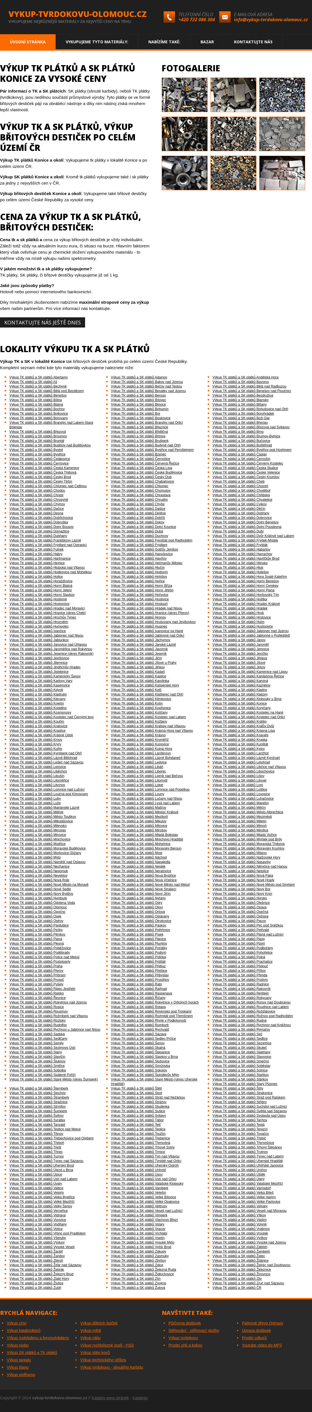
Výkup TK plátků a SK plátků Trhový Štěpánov (247, 1147)
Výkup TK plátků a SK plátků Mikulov (138, 821)
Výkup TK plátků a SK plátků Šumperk (38, 1111)
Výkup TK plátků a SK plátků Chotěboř (241, 491)
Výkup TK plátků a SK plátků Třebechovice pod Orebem (51, 1138)
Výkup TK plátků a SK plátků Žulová (138, 1288)
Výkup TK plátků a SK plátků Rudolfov (38, 1025)
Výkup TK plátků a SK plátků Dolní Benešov (245, 522)
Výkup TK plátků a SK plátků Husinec (139, 626)
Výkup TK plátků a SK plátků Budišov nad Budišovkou (50, 445)
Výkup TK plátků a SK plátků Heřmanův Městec (147, 563)
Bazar (207, 41)
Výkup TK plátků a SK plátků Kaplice (138, 676)
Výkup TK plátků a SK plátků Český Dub (141, 477)
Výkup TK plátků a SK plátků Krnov (35, 740)
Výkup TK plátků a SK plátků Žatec (238, 1256)
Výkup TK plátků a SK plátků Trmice (138, 1152)
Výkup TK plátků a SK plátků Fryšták (240, 545)
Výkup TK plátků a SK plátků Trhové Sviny (143, 1147)
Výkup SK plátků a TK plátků (32, 1352)
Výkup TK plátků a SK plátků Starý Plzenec (244, 1084)
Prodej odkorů (254, 1338)
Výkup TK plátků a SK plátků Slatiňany (241, 1052)
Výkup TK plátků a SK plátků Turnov (36, 1156)
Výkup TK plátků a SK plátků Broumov (38, 436)
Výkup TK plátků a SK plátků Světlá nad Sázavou (249, 1111)
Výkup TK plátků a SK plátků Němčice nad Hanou (249, 866)
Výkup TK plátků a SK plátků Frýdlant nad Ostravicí (48, 545)
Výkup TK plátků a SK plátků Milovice (139, 826)
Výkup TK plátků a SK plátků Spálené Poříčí (42, 1075)
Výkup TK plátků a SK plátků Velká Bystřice (42, 1197)
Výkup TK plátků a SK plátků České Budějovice (146, 472)
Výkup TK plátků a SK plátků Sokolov (139, 1070)
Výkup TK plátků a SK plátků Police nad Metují (44, 957)
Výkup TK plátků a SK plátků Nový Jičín (141, 894)
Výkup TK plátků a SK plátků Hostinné (38, 599)
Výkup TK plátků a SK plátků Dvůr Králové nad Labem (253, 536)
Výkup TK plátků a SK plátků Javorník (139, 649)
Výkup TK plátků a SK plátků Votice (36, 1229)
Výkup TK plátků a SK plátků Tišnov (36, 1134)
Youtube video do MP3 (262, 1345)
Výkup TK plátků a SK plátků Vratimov (241, 1229)
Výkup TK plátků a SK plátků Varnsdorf (241, 1188)
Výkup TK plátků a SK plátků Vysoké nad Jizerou (249, 1242)
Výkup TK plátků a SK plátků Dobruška (38, 522)
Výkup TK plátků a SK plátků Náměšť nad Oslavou (47, 862)
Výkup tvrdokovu (183, 1338)
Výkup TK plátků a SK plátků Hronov (138, 617)
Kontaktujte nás (253, 41)
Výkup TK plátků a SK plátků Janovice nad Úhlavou (48, 645)
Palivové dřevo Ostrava (262, 1323)
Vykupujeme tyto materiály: (97, 41)
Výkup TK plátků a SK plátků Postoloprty (39, 962)
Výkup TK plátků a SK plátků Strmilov (37, 1107)
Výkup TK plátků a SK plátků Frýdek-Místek (245, 540)
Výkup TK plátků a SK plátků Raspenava (141, 993)
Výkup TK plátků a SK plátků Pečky (36, 930)
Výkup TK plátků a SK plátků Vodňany (38, 1224)
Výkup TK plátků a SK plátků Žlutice (36, 1283)
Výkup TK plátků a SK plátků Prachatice (242, 962)
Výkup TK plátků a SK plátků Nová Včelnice (144, 880)
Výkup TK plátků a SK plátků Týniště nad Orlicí (146, 1161)
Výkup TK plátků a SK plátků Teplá (238, 1125)
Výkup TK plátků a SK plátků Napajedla (140, 862)
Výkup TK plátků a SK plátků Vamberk (139, 1188)
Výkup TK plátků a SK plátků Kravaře (240, 735)
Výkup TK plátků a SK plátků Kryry (35, 744)
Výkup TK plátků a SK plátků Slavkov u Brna (144, 1057)
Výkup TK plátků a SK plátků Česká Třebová (42, 472)
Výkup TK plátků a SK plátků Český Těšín (40, 481)
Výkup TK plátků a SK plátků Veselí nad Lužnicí (147, 1211)
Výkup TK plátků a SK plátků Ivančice (37, 631)
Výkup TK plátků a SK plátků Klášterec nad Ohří (147, 694)
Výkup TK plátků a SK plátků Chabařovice (142, 481)
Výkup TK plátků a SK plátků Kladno (239, 690)
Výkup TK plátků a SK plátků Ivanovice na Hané (147, 631)
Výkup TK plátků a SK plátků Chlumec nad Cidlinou (48, 486)
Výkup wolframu (21, 1374)
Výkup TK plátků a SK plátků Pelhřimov (140, 930)
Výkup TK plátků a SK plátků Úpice (35, 1174)
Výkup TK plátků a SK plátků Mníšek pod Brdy (247, 839)
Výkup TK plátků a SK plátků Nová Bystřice (143, 876)
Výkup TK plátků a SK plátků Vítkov (239, 1215)
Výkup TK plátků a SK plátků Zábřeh (239, 1247)
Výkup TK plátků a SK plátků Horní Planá (243, 590)
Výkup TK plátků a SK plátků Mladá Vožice (244, 835)
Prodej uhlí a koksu (185, 1345)
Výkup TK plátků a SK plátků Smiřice (37, 1066)
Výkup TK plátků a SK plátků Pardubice (39, 925)
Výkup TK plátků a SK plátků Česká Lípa (141, 468)
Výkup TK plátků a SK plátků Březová (37, 432)
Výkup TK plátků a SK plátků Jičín (136, 658)
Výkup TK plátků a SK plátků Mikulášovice (41, 821)
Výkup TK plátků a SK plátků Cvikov (239, 504)
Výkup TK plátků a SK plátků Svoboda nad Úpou (249, 1116)
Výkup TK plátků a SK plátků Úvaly (35, 1184)
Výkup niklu (90, 1338)
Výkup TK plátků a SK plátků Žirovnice (241, 1274)
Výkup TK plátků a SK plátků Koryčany (241, 708)
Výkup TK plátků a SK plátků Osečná (240, 912)
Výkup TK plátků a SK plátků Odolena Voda (42, 903)
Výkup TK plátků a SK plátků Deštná (138, 513)
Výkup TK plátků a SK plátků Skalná (138, 1048)
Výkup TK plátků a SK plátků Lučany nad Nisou (146, 799)
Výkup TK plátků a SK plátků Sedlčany (38, 1039)
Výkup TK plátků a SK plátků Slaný (35, 1052)
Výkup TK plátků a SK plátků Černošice (140, 459)
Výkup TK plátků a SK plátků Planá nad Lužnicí (248, 934)
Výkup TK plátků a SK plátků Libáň (137, 767)
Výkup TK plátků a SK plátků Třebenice (140, 1138)
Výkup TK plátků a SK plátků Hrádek (239, 608)
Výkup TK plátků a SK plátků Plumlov (139, 943)
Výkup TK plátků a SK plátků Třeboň (36, 1143)
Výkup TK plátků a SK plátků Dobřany (240, 513)
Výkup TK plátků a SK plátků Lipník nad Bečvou (147, 776)
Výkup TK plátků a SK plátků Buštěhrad (242, 445)
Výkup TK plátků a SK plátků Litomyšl (139, 780)
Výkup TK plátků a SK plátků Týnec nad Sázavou (46, 1161)
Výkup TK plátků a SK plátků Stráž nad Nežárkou (148, 1097)
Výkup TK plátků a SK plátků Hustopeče (242, 626)
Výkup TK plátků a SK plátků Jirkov (238, 667)
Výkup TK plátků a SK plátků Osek (35, 916)
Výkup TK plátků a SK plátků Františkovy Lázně (45, 540)
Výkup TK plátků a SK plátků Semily (36, 1043)
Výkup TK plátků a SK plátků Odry (136, 903)
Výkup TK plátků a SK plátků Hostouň (139, 604)
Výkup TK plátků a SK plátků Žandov (37, 1256)
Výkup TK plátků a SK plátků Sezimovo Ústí (42, 1048)
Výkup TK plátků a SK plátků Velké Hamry (244, 1197)
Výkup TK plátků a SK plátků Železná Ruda (143, 1270)
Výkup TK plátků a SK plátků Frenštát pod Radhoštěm (151, 540)
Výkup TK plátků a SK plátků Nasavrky (241, 862)
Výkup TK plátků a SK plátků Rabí (136, 984)
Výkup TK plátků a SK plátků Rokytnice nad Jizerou (48, 1002)
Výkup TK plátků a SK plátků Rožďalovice (243, 1011)
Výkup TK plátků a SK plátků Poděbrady (39, 953)
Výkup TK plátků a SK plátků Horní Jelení (40, 590)
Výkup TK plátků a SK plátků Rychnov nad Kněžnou (251, 1025)
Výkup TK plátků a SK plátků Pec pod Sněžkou (247, 925)
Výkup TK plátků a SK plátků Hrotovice (241, 617)
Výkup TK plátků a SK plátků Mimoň (239, 826)
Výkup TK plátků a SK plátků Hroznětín (38, 622)
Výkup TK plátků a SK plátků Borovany (38, 418)
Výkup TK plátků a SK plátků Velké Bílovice (143, 1197)
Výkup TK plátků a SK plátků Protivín (240, 980)
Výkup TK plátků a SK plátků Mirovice (37, 835)
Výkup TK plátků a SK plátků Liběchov (38, 771)
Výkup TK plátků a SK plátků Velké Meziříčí (42, 1202)
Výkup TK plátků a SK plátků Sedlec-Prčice (143, 1039)
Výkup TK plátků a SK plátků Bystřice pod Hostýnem (252, 450)
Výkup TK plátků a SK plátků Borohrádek (243, 414)
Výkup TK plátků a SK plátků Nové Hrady (243, 880)
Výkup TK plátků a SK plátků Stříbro (239, 1102)
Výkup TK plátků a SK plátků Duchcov (139, 536)
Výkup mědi (90, 1330)
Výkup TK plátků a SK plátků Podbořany (242, 948)
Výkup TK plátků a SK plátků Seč (237, 1034)
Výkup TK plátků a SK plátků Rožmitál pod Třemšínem (152, 1016)
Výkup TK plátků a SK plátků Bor (135, 414)
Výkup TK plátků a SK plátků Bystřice (37, 454)
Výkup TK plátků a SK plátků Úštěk (238, 1174)
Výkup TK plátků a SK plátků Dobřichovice (41, 518)
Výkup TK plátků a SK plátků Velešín (138, 1193)
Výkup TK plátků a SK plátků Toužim (138, 1134)
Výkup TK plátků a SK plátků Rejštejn (240, 993)
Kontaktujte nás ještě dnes (42, 322)
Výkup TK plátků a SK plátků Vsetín (138, 1238)
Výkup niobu (18, 1345)
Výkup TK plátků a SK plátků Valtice (36, 1188)
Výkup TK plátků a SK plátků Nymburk (38, 898)
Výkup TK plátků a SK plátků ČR (237, 1288)
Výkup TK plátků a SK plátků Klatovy (240, 694)
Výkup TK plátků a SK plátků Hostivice (140, 599)
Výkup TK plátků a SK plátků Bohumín (139, 409)
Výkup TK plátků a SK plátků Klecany (37, 699)
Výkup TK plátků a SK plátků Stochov (37, 1093)
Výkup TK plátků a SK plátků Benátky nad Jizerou (148, 391)
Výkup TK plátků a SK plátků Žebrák (36, 1270)
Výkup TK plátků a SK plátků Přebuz (138, 966)
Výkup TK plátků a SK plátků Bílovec (138, 400)
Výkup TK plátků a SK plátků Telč (136, 1125)
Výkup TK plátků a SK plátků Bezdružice (242, 395)
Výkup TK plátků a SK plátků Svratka (37, 1120)
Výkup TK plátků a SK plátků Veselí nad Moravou (249, 1211)
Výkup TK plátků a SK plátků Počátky (139, 948)
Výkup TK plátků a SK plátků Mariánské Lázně (44, 808)
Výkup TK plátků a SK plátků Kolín (137, 703)
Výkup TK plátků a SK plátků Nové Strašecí (143, 889)
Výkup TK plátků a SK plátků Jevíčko (240, 654)
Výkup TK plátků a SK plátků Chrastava (140, 495)
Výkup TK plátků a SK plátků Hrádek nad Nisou (146, 608)
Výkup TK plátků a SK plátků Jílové (238, 663)
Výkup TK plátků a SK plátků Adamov (139, 377)
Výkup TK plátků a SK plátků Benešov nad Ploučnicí (251, 391)
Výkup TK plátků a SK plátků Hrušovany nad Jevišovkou (153, 622)
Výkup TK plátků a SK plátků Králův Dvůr (243, 726)
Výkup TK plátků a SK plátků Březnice (139, 427)
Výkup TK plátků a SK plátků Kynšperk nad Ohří (45, 753)
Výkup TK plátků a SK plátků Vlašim (239, 1220)
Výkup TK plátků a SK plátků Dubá (137, 531)
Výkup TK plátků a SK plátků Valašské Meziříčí (247, 1184)
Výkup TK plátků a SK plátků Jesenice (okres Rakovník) (51, 654)
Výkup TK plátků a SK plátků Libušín (36, 776)
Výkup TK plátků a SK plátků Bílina (35, 400)
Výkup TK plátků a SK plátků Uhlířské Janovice (247, 1165)
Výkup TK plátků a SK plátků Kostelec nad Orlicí (248, 717)
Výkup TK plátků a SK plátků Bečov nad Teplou (146, 386)
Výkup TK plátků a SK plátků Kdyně (36, 690)
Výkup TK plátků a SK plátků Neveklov (38, 876)
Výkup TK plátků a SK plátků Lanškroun (141, 753)
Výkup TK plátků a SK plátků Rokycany (241, 998)
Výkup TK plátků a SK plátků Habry (35, 554)
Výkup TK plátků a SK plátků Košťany (139, 712)
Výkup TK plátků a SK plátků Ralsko (36, 993)
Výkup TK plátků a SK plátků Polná (238, 957)
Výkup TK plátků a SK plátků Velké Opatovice (145, 1202)
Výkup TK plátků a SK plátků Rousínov (38, 1011)
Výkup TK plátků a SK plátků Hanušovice (142, 554)
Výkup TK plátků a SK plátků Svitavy (138, 1116)
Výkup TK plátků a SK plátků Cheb (238, 481)
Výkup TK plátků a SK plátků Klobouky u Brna (246, 699)
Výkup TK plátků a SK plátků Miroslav (37, 830)
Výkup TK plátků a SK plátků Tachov (239, 1120)
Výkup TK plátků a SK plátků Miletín (239, 821)
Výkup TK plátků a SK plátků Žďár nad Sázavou (45, 1265)
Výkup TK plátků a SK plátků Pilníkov (37, 934)
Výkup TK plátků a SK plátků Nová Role (39, 880)
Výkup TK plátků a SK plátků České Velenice (246, 472)
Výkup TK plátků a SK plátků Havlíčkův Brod (245, 558)
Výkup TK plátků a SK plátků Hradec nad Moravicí (47, 608)
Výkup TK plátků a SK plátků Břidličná (139, 432)
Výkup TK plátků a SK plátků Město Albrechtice (247, 812)
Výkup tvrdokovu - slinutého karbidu (111, 1367)
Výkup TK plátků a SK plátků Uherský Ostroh (145, 1165)
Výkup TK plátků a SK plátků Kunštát (240, 744)
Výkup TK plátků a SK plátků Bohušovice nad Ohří (250, 409)
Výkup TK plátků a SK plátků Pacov (239, 921)
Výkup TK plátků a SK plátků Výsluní (37, 1242)
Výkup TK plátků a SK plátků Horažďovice (41, 581)
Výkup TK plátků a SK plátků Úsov (137, 1174)
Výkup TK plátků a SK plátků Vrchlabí (139, 1233)
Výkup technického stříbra (103, 1360)
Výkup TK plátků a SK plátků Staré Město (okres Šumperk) (53, 1079)
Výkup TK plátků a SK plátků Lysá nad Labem (145, 803)
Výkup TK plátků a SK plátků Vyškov (239, 1238)
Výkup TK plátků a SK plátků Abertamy (38, 377)
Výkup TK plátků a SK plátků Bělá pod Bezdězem (46, 391)
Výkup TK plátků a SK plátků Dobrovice (242, 518)
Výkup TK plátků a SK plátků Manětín (240, 803)
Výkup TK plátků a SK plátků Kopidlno (38, 708)
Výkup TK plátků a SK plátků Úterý (238, 1179)
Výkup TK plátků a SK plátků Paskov (138, 925)
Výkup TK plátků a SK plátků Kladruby (38, 694)
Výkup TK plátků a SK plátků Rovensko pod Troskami (151, 1011)
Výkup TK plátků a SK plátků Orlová (138, 912)
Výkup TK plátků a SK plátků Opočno (37, 912)
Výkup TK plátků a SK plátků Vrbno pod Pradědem (47, 1233)
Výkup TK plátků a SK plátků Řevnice (37, 998)
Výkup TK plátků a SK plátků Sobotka (37, 1070)
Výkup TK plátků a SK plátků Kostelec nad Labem (148, 717)
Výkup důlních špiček (99, 1323)
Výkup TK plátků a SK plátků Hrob (238, 613)
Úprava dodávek (256, 1330)
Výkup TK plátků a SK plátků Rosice (36, 1007)
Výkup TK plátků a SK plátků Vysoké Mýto (142, 1242)
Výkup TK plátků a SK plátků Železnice (241, 1270)
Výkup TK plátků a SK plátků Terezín (239, 1129)
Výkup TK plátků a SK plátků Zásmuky (140, 1256)
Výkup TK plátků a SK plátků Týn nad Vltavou (145, 1156)
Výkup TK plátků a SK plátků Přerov (36, 971)
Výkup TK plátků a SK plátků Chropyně (38, 500)
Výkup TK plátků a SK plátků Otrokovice (141, 921)
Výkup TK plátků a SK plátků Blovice (138, 405)
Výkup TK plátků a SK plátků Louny (137, 794)
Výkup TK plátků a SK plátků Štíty (237, 1088)
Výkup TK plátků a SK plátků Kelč (136, 690)
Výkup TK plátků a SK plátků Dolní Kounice (143, 527)
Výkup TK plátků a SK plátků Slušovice (140, 1061)
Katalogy (140, 1398)
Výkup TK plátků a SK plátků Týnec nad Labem (248, 1156)
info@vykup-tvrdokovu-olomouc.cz (271, 19)
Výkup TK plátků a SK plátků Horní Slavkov (42, 595)
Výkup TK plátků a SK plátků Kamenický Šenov (45, 676)
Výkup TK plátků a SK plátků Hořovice (139, 595)
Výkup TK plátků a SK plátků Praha (35, 966)
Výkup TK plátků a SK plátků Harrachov (242, 554)
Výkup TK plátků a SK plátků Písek (137, 934)
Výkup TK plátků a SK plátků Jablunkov (39, 640)
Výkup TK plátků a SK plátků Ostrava (240, 916)
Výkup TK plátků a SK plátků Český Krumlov (245, 477)
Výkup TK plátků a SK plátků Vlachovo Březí (144, 1220)
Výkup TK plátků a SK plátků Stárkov (240, 1079)
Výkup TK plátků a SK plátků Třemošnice (243, 1143)
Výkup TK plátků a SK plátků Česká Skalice (245, 468)
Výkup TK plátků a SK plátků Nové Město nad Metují (150, 885)
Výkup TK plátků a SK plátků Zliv (237, 1279)
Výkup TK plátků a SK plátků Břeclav (240, 423)
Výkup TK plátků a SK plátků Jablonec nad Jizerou (250, 631)
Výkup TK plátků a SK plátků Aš (33, 382)
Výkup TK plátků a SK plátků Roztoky (37, 1020)
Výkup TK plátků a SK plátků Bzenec (138, 454)
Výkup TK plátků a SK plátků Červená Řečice (145, 463)
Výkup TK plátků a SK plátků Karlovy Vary (40, 681)
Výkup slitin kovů (95, 1352)
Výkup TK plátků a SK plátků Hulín (238, 622)
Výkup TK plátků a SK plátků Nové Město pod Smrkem (253, 885)
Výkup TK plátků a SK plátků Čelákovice (39, 459)
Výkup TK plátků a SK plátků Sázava (138, 1034)
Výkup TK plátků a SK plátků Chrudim (139, 500)
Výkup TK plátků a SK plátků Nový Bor (241, 889)
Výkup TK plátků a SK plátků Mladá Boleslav (144, 835)
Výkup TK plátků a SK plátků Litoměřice (39, 780)
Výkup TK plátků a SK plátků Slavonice (241, 1057)
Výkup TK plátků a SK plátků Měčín (239, 808)
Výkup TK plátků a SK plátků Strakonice (242, 1093)
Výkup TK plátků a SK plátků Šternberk (38, 1088)
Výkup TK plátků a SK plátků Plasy (238, 939)
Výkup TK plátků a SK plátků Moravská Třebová (248, 844)
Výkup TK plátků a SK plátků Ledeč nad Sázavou (46, 762)
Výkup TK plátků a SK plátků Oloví (137, 907)
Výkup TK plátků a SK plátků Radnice (240, 984)
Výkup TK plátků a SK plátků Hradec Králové (246, 604)
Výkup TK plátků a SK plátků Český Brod (40, 477)
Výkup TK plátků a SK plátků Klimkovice (141, 699)
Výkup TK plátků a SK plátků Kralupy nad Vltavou (148, 726)
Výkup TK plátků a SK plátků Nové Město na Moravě (48, 885)
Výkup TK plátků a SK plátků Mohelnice (140, 844)
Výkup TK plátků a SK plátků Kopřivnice (141, 708)
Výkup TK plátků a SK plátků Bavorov (240, 382)
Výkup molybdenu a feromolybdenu (38, 1338)
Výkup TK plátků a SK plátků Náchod (139, 857)
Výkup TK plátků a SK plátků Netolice (240, 871)
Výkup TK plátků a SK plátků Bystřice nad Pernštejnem (152, 450)
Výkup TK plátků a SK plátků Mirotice (240, 830)
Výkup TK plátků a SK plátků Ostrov (36, 921)
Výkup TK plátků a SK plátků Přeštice (139, 971)
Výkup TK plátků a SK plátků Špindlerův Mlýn (145, 1075)
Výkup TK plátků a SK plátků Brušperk (139, 441)
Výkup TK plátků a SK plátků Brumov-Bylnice (246, 436)
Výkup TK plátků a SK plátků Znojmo (138, 1283)
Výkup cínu (16, 1323)
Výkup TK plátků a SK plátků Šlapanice (140, 1052)
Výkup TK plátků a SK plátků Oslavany (140, 916)
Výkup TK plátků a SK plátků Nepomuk (38, 871)
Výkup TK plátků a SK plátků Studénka (140, 1107)
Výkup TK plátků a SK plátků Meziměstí (242, 817)
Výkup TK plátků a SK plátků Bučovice (241, 441)
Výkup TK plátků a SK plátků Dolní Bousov (41, 527)
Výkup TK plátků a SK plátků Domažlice (39, 531)
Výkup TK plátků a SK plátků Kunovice (140, 744)
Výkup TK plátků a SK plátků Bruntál (36, 441)
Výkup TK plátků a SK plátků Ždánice (240, 1261)
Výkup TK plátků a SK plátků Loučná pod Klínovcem (48, 794)
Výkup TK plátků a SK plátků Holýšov (139, 577)
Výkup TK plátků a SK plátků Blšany (239, 405)
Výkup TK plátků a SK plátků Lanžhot (240, 753)
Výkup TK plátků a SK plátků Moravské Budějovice (47, 848)
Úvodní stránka (28, 41)
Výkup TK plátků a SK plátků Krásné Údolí (41, 735)
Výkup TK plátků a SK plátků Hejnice (37, 563)
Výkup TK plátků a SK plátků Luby (35, 799)
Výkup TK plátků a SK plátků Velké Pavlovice (246, 1202)
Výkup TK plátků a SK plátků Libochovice (243, 771)
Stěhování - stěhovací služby (193, 1330)
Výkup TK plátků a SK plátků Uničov (239, 1170)
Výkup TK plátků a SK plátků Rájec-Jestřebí (42, 989)
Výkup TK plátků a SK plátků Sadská (37, 1034)
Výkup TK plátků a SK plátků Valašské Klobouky (147, 1184)
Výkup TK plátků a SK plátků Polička (138, 957)
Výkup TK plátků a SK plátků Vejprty (36, 1193)
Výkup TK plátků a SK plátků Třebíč (239, 1138)
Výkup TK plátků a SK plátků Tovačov (240, 1134)
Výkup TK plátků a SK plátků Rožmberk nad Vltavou (48, 1016)
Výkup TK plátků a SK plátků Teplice (138, 1129)
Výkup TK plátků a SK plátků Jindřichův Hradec (45, 667)
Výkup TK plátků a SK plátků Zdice (137, 1265)
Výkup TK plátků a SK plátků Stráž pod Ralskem (248, 1097)
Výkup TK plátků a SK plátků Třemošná (140, 1143)
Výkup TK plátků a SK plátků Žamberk (241, 1251)
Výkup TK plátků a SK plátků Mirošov (139, 830)
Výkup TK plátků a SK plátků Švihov (36, 1116)
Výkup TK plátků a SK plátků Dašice (138, 509)
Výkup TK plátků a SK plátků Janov (238, 640)
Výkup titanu (18, 1367)
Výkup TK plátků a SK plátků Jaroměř (240, 645)
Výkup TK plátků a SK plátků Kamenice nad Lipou (250, 672)
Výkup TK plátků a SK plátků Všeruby (37, 1238)
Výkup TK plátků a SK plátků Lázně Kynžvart (246, 758)
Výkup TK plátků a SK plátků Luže (35, 803)
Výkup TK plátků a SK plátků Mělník (36, 812)
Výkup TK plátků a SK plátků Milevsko (38, 826)
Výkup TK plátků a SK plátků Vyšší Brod (141, 1247)
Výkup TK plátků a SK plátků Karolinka (140, 681)
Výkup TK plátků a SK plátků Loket (137, 785)
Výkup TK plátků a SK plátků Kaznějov (241, 685)
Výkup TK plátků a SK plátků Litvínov (37, 785)
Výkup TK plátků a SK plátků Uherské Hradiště (247, 1161)
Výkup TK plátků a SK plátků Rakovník (241, 989)
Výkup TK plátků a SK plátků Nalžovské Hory (246, 857)
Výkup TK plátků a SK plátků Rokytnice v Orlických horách (155, 1002)
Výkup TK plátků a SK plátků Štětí (136, 1088)
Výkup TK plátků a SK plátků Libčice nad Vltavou (249, 767)
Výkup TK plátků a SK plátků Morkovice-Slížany (45, 853)
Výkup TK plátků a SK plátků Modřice (37, 844)
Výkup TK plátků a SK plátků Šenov (138, 1043)
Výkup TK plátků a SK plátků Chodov (37, 491)
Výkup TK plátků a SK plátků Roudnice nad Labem (250, 1007)
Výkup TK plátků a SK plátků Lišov (238, 776)
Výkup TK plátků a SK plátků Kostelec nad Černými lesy (51, 717)
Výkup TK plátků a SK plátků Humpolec (39, 626)
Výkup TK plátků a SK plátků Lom (237, 785)
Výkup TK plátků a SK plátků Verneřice (38, 1211)
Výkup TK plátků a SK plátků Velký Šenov (40, 1206)
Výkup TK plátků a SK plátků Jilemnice (38, 663)
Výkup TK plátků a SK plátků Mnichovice (39, 839)
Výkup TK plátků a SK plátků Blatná (36, 405)
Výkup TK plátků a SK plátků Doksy (138, 522)
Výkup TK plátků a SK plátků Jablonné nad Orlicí (147, 635)
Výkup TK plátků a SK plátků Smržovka (140, 1066)
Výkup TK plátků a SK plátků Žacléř (36, 1251)
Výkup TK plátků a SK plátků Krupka (239, 740)
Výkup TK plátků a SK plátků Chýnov (37, 504)
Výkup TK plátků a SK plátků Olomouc (38, 907)
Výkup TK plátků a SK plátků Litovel (239, 780)
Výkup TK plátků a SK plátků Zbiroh (36, 1261)
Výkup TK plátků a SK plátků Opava (239, 907)
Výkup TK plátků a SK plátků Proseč (36, 980)
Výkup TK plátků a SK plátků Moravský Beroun (146, 848)
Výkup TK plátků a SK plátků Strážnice (38, 1102)
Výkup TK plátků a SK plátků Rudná (239, 1020)
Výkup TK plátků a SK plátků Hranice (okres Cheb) (47, 613)
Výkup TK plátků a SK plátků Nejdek (138, 866)
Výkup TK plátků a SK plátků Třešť (35, 1147)
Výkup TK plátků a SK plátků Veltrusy (139, 1206)
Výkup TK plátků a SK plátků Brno (238, 432)
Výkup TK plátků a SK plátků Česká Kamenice (44, 468)
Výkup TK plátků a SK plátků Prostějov (140, 980)
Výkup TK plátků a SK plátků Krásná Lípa (243, 731)
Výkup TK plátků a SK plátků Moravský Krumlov (248, 848)
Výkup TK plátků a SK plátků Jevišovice (39, 658)
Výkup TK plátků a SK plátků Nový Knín (242, 894)
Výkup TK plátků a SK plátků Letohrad (241, 762)
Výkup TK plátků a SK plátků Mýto (35, 857)
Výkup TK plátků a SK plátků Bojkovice (38, 414)
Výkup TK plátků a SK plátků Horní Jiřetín (142, 590)
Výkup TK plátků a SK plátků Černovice (39, 463)
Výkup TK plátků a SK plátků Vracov (138, 1229)
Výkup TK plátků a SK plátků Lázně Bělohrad (43, 758)
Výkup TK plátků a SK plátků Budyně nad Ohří (146, 445)
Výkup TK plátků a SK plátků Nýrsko (239, 898)
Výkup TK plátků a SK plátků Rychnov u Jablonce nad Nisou (54, 1030)
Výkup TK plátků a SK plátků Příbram (37, 975)
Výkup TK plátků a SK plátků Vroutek (240, 1233)
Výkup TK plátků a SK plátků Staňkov (240, 1075)
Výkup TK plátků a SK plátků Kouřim (36, 722)
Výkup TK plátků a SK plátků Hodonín (139, 572)
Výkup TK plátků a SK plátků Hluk (237, 568)
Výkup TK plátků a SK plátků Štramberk (39, 1097)
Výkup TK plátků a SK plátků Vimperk (139, 1215)
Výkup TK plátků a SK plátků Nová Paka (242, 876)
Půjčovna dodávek (184, 1323)
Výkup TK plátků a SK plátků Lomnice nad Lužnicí (47, 789)
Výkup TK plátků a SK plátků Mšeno (239, 853)
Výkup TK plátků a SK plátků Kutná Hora (141, 749)
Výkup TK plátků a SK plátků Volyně (239, 1224)
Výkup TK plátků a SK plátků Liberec (138, 771)
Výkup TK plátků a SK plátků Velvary (240, 1206)
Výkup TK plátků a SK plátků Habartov (241, 549)
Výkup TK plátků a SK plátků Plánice (138, 939)
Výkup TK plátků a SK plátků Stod (136, 1093)
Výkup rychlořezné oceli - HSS (107, 1345)
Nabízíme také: (164, 41)
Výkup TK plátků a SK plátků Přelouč (240, 966)
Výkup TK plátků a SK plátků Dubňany (38, 536)
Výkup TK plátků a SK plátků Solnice (240, 1070)
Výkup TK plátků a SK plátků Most (136, 853)
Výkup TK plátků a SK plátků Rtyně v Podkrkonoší (148, 1020)
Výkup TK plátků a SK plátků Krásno (138, 735)
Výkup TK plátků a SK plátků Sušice (138, 1111)
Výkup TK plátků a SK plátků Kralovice (38, 726)
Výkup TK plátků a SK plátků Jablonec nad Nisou (46, 635)
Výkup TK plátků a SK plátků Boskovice (140, 418)
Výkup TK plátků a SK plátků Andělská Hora (245, 377)
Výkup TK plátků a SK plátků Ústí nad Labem (43, 1179)
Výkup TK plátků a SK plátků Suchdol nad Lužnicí (249, 1107)
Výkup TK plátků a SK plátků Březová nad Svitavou (251, 427)
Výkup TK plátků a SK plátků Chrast (36, 495)
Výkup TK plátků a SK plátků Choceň (240, 486)
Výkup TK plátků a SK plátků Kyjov (238, 749)
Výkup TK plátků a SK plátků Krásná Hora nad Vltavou (152, 731)
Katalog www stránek (110, 1398)
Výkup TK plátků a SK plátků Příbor (239, 971)
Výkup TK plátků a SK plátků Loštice (239, 789)
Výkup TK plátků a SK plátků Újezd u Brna (41, 1170)
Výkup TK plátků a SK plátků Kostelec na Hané (247, 712)
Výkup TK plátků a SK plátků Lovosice (241, 794)
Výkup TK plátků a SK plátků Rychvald (140, 1030)
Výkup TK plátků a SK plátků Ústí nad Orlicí (143, 1179)
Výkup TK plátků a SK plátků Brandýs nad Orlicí (147, 423)
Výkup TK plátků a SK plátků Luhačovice (243, 799)
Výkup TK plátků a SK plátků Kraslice (37, 731)
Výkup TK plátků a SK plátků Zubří (35, 1288)
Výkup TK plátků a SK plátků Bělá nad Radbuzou (249, 386)
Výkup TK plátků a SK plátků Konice (239, 703)
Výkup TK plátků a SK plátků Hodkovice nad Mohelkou (50, 572)
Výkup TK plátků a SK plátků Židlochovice (142, 1274)
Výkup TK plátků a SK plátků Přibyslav (140, 975)
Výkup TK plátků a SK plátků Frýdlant (139, 545)
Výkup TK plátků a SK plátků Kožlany (139, 722)
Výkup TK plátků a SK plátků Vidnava (37, 1215)
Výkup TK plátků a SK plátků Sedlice (240, 1039)
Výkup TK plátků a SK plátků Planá (35, 939)
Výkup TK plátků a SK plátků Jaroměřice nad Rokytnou (50, 649)
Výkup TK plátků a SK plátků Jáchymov (140, 640)
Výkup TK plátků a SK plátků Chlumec (139, 486)
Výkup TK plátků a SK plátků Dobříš (138, 518)
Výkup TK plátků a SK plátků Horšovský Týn (245, 595)
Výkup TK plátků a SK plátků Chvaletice (242, 500)
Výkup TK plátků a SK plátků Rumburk (140, 1025)
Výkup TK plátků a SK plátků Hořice (138, 581)
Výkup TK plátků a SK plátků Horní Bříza (141, 586)
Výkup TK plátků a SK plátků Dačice (36, 509)
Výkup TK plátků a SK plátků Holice (36, 577)
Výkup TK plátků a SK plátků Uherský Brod (41, 1165)
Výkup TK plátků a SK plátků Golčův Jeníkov (144, 549)
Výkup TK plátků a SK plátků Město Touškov (42, 817)
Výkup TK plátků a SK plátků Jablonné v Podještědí (251, 635)
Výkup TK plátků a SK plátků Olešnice (241, 903)
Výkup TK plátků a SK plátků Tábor (137, 1120)
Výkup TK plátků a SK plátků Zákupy (138, 1251)
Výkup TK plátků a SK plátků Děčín (238, 509)
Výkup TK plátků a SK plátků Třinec (36, 1152)
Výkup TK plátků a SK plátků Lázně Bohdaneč (145, 758)
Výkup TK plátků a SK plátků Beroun (138, 395)
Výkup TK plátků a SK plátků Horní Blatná (40, 586)
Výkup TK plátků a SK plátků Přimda (239, 975)
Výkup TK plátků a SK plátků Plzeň (238, 943)
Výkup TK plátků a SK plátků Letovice (37, 767)
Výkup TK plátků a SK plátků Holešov (240, 572)
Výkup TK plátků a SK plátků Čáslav (239, 454)
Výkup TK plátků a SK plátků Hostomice (39, 604)
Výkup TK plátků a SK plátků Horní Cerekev (245, 586)
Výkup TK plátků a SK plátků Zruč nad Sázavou (248, 1283)
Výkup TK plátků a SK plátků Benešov (38, 395)
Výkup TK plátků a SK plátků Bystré (36, 450)
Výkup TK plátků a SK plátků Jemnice (240, 649)
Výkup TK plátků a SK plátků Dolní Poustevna (246, 527)
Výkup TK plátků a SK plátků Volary (138, 1224)
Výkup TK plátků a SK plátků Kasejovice (39, 685)
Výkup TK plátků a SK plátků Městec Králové (144, 812)
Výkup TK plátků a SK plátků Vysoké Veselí (42, 1247)
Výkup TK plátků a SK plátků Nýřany (138, 898)
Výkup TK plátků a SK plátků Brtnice (138, 436)
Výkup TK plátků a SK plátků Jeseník (139, 654)
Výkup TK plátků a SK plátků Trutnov (240, 1152)
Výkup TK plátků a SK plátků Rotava (138, 1007)
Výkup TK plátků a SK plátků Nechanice (39, 866)
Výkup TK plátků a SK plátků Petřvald (240, 930)
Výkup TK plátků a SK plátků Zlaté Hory (39, 1279)
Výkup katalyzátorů (23, 1330)
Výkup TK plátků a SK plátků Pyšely (36, 984)
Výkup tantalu (19, 1360)
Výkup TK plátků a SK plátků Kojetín (36, 703)
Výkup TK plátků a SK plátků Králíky (239, 722)
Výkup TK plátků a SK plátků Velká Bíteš (242, 1193)
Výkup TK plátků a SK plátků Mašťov (138, 808)
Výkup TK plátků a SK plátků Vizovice (37, 1220)
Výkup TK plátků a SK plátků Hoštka (239, 599)
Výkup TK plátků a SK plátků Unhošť (138, 1170)
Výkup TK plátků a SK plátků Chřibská (241, 495)
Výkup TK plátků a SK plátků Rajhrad (139, 989)
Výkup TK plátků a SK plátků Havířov (139, 558)
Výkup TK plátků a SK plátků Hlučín (138, 568)
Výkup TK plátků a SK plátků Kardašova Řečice (248, 676)
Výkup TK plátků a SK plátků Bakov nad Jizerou (147, 382)
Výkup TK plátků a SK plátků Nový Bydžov (41, 894)
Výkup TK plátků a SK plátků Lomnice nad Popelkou (150, 789)
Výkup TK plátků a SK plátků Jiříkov (138, 667)
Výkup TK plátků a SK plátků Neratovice (141, 871)
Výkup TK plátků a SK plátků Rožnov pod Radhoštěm (252, 1016)
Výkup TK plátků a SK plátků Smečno (240, 1061)
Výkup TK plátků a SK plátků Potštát (138, 962)
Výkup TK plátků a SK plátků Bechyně (38, 386)
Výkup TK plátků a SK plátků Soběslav (241, 1066)
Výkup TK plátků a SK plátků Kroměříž (140, 740)
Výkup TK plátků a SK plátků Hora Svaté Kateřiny (249, 577)
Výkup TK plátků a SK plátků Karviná (240, 681)
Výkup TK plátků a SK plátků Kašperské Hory (145, 685)
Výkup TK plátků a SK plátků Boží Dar (241, 418)
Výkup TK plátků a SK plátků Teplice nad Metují (45, 1129)
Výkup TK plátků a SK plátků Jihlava (239, 658)
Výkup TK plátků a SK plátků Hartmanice (40, 558)
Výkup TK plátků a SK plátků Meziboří (139, 817)
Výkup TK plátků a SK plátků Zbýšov (138, 1261)
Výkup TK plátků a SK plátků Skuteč (239, 1048)
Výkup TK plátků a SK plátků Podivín (138, 953)
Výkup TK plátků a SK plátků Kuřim (35, 749)
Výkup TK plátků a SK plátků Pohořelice (242, 953)
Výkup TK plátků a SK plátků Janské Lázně (143, 645)
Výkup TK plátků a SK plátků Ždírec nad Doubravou (251, 1265)
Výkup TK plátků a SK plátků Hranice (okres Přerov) (150, 613)
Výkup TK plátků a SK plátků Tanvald (37, 1125)
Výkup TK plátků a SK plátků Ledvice (139, 762)
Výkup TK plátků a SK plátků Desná (36, 513)
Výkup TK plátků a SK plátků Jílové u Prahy (143, 663)
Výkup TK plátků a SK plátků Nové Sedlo (40, 889)
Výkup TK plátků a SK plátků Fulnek (36, 549)
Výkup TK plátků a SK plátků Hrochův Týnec (42, 617)
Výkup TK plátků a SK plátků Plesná (36, 943)
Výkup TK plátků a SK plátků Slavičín (37, 1057)
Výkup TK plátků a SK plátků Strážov (138, 1102)
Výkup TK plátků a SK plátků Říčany (138, 998)
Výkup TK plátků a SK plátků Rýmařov (241, 1030)
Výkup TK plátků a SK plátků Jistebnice (39, 672)
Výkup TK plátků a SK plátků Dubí (238, 531)
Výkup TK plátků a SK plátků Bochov (37, 409)
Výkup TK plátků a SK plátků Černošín (241, 459)
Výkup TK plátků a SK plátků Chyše (138, 504)
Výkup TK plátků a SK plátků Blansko (240, 400)
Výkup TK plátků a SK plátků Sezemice (241, 1043)
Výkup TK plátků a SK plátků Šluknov (37, 1061)
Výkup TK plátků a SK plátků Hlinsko (240, 563)
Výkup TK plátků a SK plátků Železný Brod (41, 1274)
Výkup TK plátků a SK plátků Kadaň (138, 672)
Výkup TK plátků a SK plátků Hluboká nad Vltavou (47, 568)
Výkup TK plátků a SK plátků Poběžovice (40, 948)
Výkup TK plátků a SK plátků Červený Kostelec (247, 463)
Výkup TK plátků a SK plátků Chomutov (140, 491)
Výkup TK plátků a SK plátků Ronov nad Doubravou (251, 1002)
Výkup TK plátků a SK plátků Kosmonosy (40, 712)
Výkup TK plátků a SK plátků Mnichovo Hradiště (147, 839)
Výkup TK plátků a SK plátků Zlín (136, 1279)
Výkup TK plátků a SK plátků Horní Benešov (245, 581)
